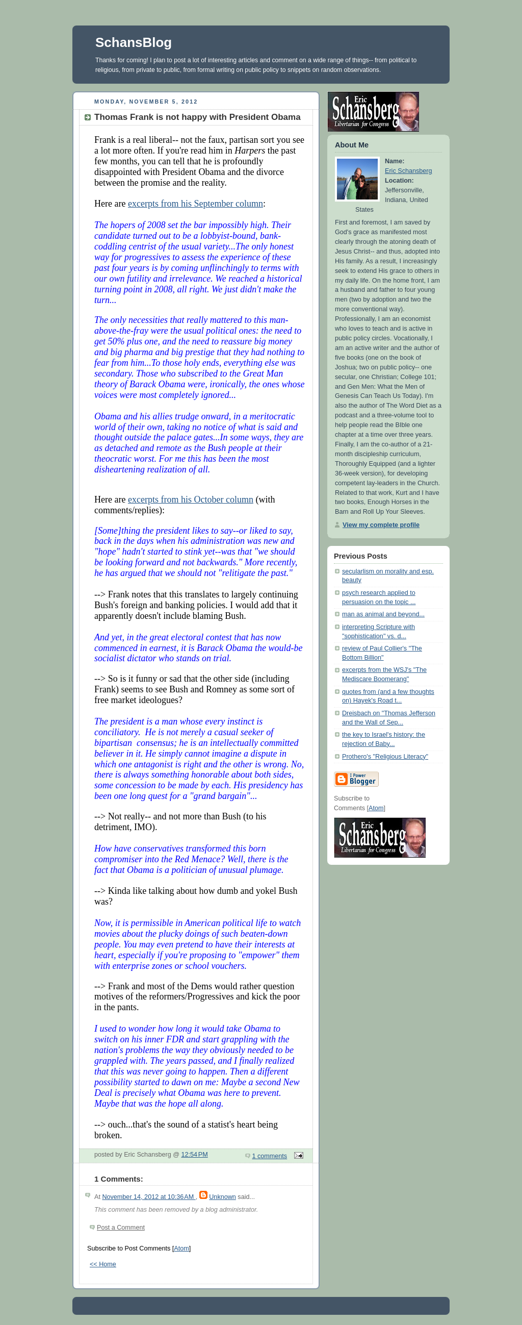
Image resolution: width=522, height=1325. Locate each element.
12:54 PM (194, 1154)
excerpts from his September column (195, 203)
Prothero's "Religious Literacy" (385, 756)
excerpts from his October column (190, 499)
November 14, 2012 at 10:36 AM (148, 1197)
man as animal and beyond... (383, 614)
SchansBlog (133, 42)
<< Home (103, 1264)
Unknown (222, 1197)
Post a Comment (121, 1227)
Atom (181, 1248)
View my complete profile (381, 525)
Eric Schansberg (408, 170)
